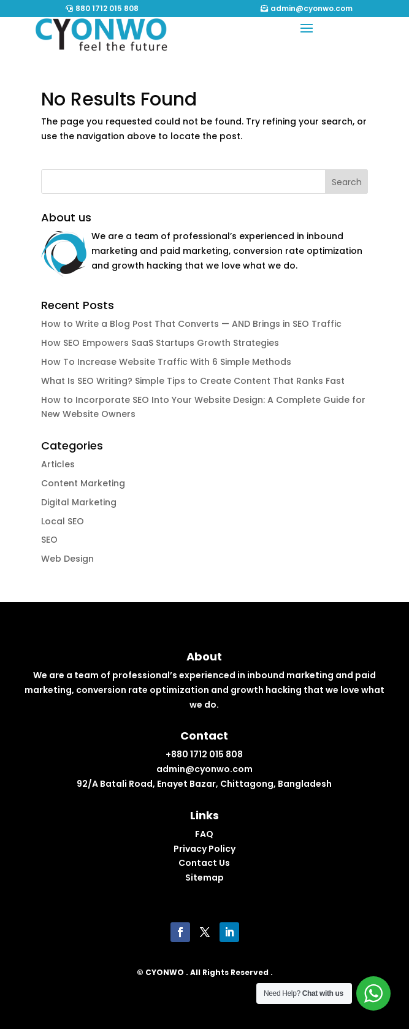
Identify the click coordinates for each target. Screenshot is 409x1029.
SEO (49, 540)
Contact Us (204, 863)
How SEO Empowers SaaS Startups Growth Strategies (160, 343)
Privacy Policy (204, 849)
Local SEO (62, 521)
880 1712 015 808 (107, 8)
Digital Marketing (79, 502)
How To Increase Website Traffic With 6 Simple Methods (166, 362)
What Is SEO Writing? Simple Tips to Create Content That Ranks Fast (193, 381)
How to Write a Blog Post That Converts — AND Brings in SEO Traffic (191, 324)
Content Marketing (83, 483)
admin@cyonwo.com (311, 8)
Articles (58, 464)
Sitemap (204, 877)
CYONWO (164, 972)
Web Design (67, 559)
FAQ (204, 834)
